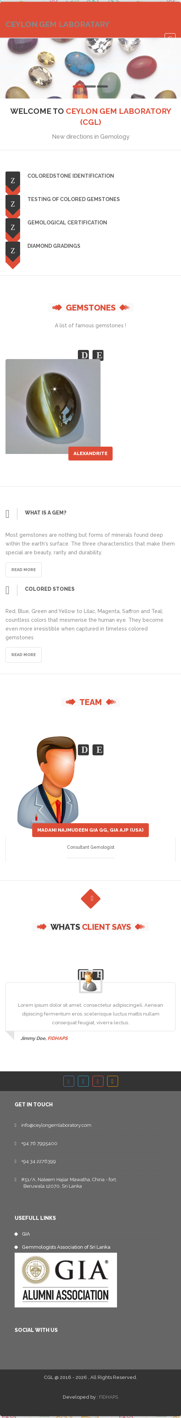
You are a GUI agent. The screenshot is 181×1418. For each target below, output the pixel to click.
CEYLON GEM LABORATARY (57, 24)
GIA (26, 1234)
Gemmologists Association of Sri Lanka (66, 1247)
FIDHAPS (108, 1397)
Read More (23, 569)
